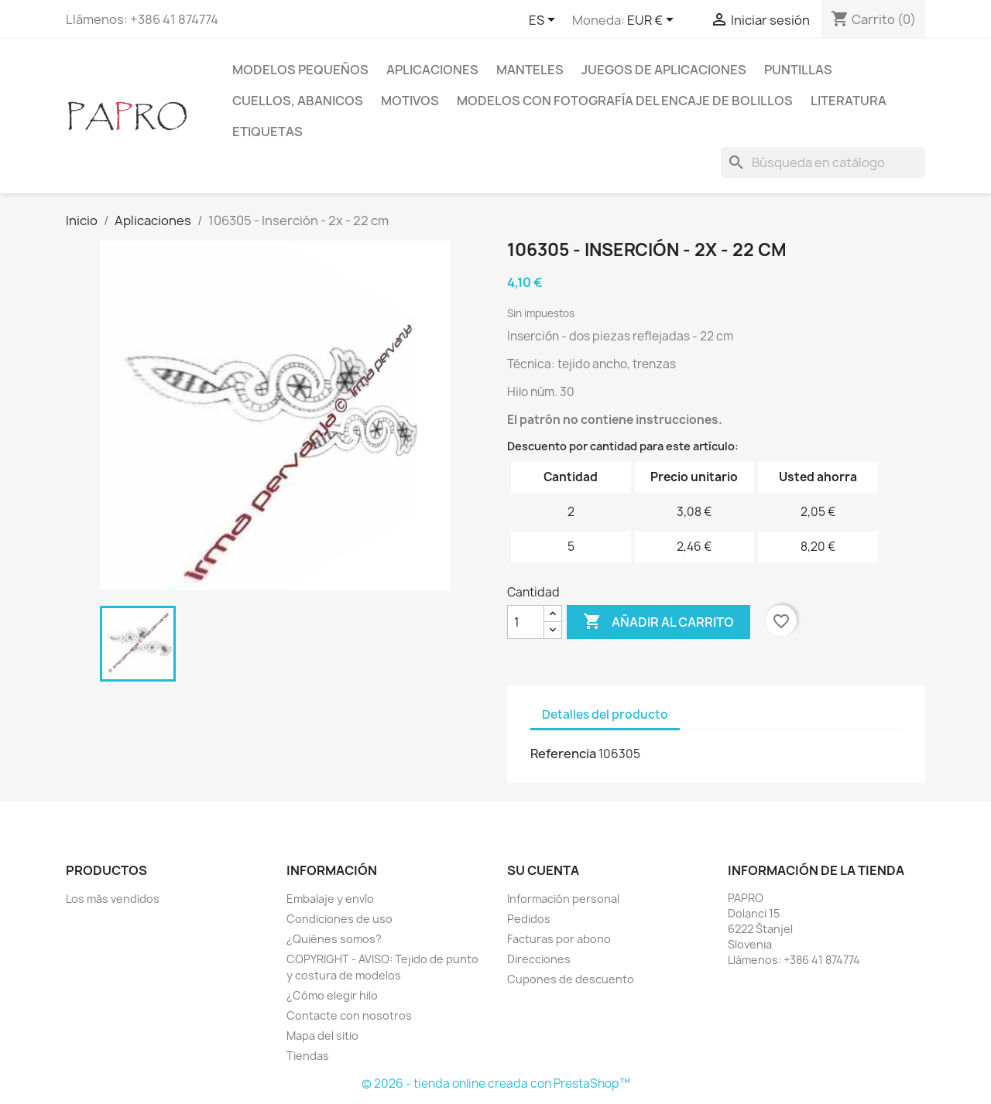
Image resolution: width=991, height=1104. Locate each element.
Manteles (530, 69)
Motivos (410, 100)
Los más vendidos (112, 898)
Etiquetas (267, 131)
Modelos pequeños (300, 69)
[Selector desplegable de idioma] (545, 21)
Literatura (848, 100)
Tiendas (307, 1055)
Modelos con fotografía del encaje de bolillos (625, 100)
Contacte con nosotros (349, 1015)
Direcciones (539, 959)
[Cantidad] (525, 622)
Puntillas (798, 69)
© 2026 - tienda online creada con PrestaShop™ (496, 1083)
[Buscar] (823, 162)
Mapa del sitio (322, 1035)
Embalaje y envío (330, 898)
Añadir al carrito (658, 622)
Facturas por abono (559, 938)
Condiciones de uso (339, 918)
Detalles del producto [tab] (605, 714)
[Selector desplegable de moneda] (653, 21)
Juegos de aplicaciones (663, 69)
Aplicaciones (432, 69)
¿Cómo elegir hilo (332, 995)
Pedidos (528, 918)
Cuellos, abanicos (297, 100)
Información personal (563, 898)
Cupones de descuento (570, 979)
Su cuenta (543, 870)
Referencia (563, 753)
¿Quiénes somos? (334, 938)
